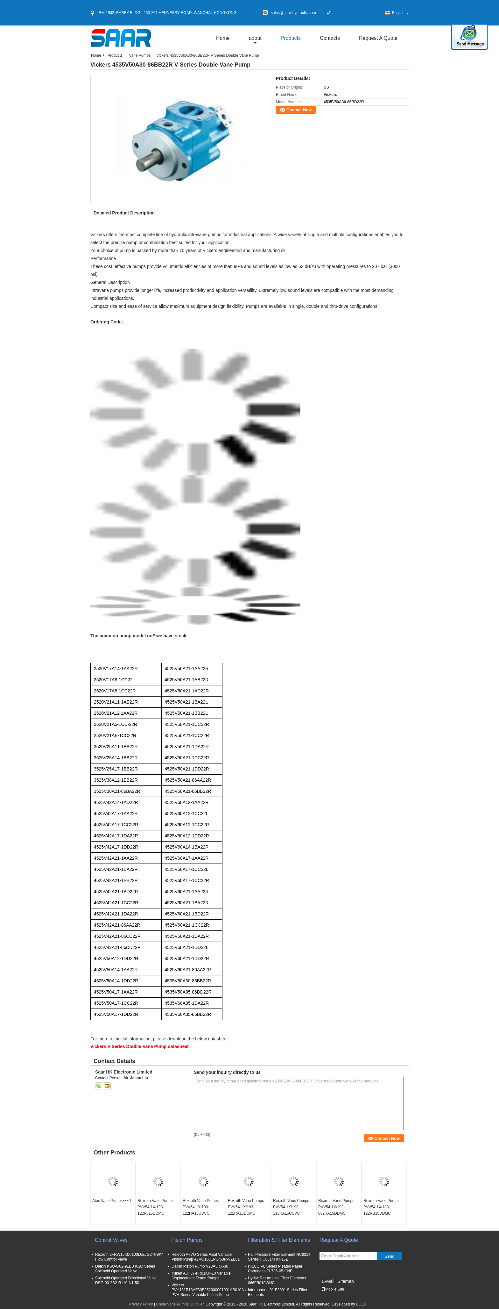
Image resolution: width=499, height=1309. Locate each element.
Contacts (330, 38)
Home (223, 38)
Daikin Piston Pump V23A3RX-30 (200, 1266)
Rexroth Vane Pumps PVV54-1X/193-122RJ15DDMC (155, 1207)
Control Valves (111, 1240)
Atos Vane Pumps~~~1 (111, 1200)
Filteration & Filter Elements (279, 1240)
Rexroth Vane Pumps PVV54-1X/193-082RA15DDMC (336, 1207)
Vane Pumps (140, 55)
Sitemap (345, 1281)
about (255, 38)
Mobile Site (332, 1289)
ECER (361, 1304)
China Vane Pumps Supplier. (181, 1304)
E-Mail (328, 1281)
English (400, 13)
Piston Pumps (187, 1240)
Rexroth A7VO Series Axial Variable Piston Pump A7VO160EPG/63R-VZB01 (206, 1257)
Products (291, 38)
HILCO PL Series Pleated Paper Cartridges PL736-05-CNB (275, 1268)
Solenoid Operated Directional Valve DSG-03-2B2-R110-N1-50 (126, 1280)
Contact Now (299, 109)
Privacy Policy (141, 1304)
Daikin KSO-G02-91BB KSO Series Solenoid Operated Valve (125, 1268)
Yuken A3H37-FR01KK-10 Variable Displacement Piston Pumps (201, 1275)
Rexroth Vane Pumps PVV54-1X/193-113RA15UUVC (291, 1207)
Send (389, 1256)
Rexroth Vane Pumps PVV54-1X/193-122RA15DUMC (246, 1207)
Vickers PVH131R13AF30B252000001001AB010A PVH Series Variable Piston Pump (208, 1290)
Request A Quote (378, 38)
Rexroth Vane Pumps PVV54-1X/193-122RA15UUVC (201, 1207)
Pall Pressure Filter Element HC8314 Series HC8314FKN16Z (279, 1257)
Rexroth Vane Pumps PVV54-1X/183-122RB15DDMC (381, 1207)
